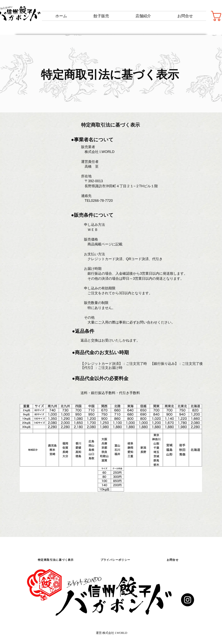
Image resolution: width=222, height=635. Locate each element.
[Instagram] (187, 599)
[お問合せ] (173, 560)
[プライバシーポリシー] (116, 560)
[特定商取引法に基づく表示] (56, 560)
